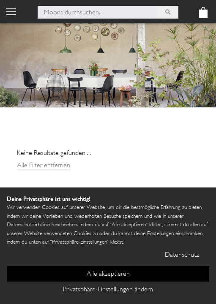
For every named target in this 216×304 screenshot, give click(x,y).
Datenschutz (182, 255)
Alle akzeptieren (108, 274)
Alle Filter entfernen (43, 166)
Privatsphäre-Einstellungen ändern (108, 290)
